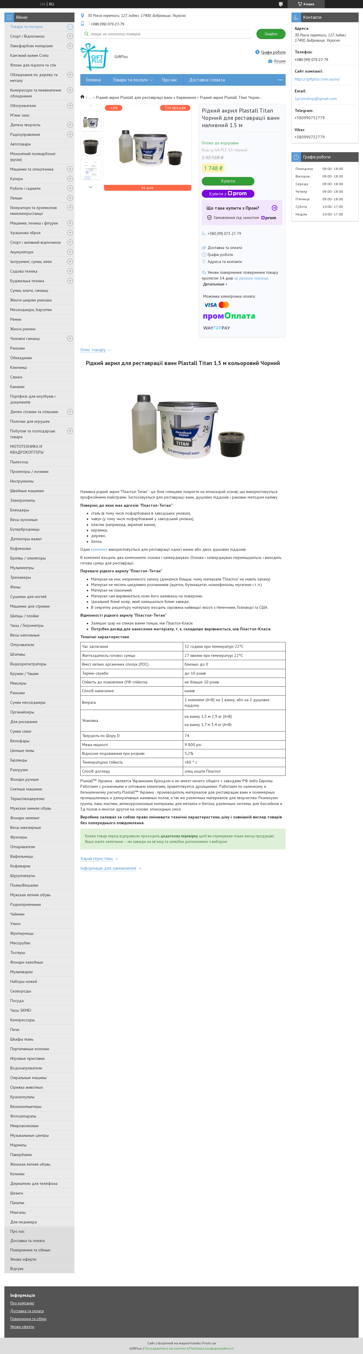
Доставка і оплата (207, 80)
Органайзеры (22, 712)
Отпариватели (22, 846)
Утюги (15, 923)
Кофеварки (20, 866)
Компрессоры (22, 1019)
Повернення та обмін (28, 1318)
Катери (16, 178)
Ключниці (18, 367)
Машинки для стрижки (30, 606)
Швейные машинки (27, 490)
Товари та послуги (26, 26)
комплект (99, 549)
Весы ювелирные (25, 827)
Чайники (17, 914)
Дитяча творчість (25, 124)
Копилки (17, 1173)
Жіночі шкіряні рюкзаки (31, 300)
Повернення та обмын (30, 1250)
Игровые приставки (27, 1058)
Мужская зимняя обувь (30, 808)
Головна (93, 80)
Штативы (17, 654)
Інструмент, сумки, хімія (31, 261)
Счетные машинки (26, 789)
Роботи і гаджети (25, 188)
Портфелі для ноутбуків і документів (32, 399)
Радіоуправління (25, 134)
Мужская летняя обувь (30, 894)
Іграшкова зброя (25, 232)
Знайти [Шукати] (271, 34)
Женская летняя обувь (30, 1164)
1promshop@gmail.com (316, 98)
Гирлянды (18, 760)
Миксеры (18, 683)
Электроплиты (22, 500)
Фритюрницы (22, 933)
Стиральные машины (28, 1077)
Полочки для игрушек (30, 421)
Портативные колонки (29, 1048)
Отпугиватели (22, 644)
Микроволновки (24, 1125)
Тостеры (17, 952)
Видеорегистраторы (28, 664)
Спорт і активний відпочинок (35, 242)
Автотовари (20, 144)
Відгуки (16, 1268)
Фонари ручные (24, 779)
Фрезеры (18, 837)
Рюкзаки (17, 348)
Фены (15, 587)
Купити (228, 181)
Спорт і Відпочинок (27, 36)
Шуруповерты (22, 875)
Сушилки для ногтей (28, 596)
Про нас (17, 1231)
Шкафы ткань (21, 1039)
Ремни (15, 319)
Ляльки (16, 198)
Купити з (228, 194)
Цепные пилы (22, 750)
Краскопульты (22, 1096)
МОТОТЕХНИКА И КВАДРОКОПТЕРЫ (27, 449)
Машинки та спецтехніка (31, 169)
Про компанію (22, 1303)
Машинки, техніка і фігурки (34, 223)
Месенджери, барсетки (31, 309)
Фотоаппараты (23, 1116)
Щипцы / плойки (24, 615)
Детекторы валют (26, 538)
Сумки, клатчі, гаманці (29, 290)
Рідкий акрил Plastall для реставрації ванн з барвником (146, 97)
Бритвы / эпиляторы (28, 558)
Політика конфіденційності (211, 1348)
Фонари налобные (26, 962)
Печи (14, 1029)
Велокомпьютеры (25, 1106)
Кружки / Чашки (24, 673)
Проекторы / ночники (29, 471)
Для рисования (23, 721)
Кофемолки (20, 548)
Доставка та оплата (27, 1240)
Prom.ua (209, 1343)
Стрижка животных (26, 1087)
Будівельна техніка (27, 280)
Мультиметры (22, 567)
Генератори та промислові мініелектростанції (33, 210)
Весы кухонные (24, 519)
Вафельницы (21, 856)
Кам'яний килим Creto (29, 55)
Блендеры (19, 510)
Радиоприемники (25, 904)
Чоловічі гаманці (25, 338)
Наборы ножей (23, 981)
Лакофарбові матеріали (31, 45)
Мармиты (18, 1145)
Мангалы (18, 1212)
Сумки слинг (21, 731)
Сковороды (20, 991)
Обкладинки (21, 357)
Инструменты (22, 481)
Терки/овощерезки (27, 798)
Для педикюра (23, 1222)
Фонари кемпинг (25, 817)
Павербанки (21, 1154)
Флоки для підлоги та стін (33, 65)
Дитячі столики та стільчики (34, 411)
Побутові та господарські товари (32, 433)
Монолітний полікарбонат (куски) (32, 156)
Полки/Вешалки (24, 885)
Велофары (19, 740)
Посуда (17, 1000)
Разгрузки (19, 769)
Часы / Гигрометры (27, 625)
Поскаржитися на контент (166, 1348)
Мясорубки (20, 943)
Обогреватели (23, 105)
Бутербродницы (24, 529)
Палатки (17, 1202)
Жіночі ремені (22, 329)
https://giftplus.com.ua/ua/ (317, 79)
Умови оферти (23, 1259)
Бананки (17, 386)
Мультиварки (21, 971)
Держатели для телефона (34, 1183)
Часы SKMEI (20, 1010)
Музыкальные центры (29, 1135)
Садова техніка (23, 271)
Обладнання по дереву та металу (34, 77)
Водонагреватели (26, 1068)
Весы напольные (25, 635)
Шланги (16, 1193)
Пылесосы (19, 461)
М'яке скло (19, 115)
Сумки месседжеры (28, 702)
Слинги (16, 377)
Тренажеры (20, 577)
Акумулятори (21, 252)
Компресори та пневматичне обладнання (35, 93)
